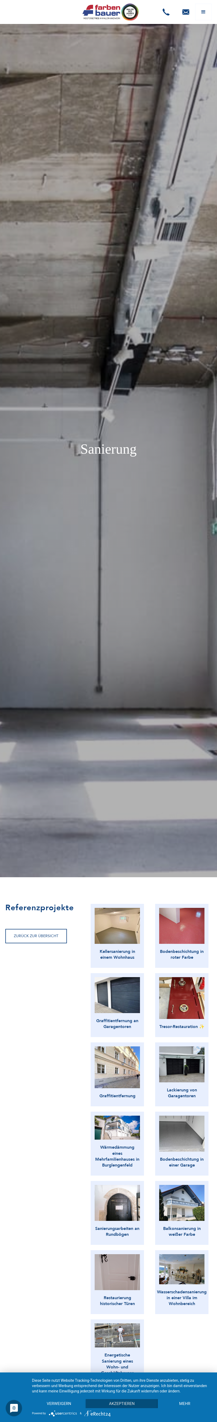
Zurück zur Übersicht (36, 935)
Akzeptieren (122, 1403)
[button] (166, 12)
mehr (184, 1403)
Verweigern (59, 1403)
